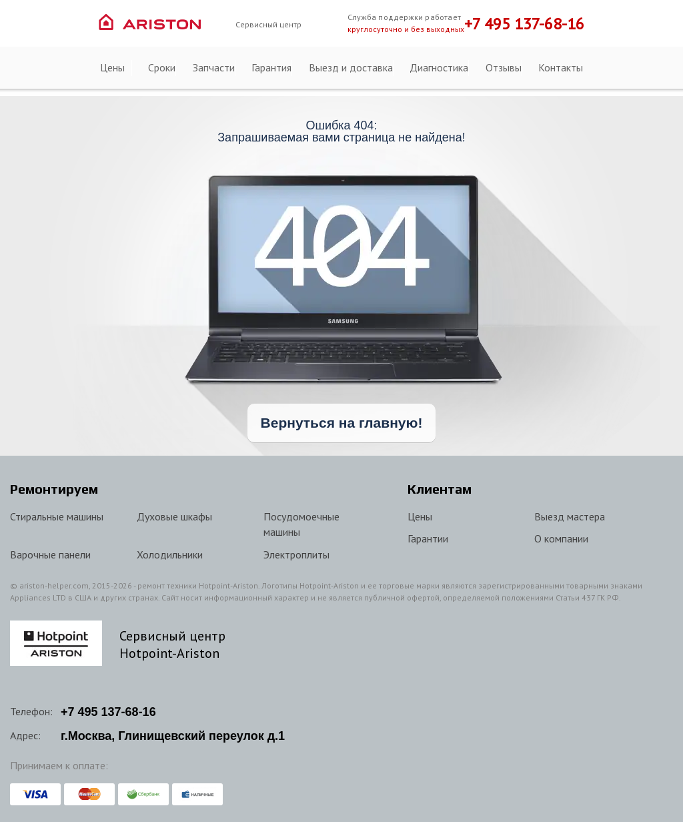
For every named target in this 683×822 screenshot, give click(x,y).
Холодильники (170, 554)
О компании (561, 538)
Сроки (161, 67)
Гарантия (271, 67)
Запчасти (214, 67)
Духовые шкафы (174, 516)
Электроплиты (296, 554)
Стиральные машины (56, 516)
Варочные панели (50, 554)
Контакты (560, 67)
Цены (112, 67)
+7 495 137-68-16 (524, 23)
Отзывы (504, 67)
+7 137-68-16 (108, 712)
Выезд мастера (569, 516)
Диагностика (439, 67)
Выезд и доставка (351, 67)
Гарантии (428, 538)
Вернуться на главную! (342, 422)
